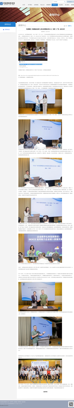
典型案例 (48, 4)
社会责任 (61, 4)
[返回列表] (45, 391)
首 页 (24, 4)
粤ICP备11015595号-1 (4, 405)
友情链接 (15, 401)
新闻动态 (55, 4)
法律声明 (11, 401)
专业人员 (42, 4)
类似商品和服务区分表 (4, 401)
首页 (66, 25)
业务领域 (36, 4)
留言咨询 (23, 401)
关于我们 (30, 4)
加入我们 (67, 4)
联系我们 (19, 401)
